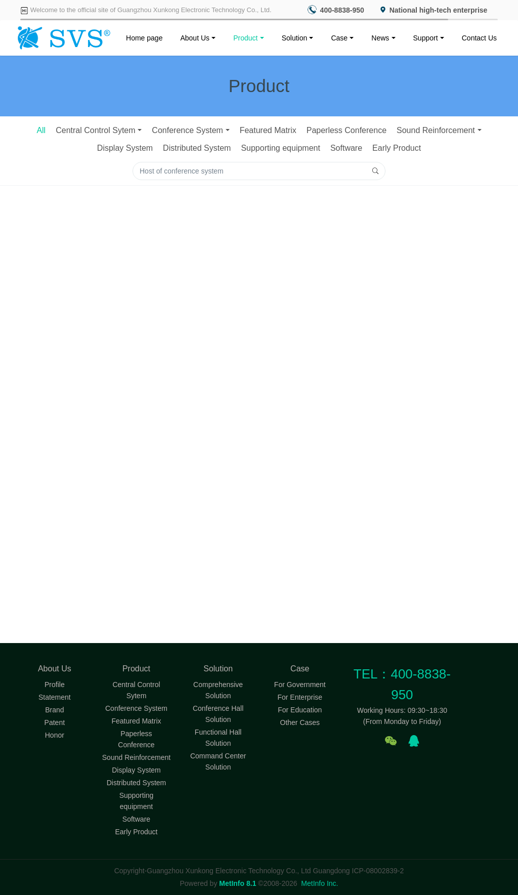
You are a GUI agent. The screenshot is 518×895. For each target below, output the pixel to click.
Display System (125, 148)
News (380, 38)
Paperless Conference (346, 130)
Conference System (187, 130)
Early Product (396, 148)
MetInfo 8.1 (237, 883)
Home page (144, 38)
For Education (300, 710)
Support (425, 38)
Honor (54, 735)
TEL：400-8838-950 (402, 684)
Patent (55, 722)
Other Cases (300, 722)
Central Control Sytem (95, 130)
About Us (194, 38)
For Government (300, 684)
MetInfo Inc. (319, 883)
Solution (295, 38)
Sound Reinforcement (436, 130)
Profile (55, 684)
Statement (54, 697)
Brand (54, 710)
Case (339, 38)
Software (346, 148)
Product (245, 38)
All (41, 130)
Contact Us (479, 38)
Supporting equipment (280, 148)
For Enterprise (299, 697)
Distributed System (197, 148)
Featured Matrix (268, 130)
